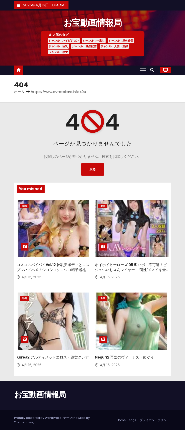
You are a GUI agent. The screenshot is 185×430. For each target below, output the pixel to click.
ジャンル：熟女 (58, 52)
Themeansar (23, 422)
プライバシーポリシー (154, 419)
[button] (153, 70)
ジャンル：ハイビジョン (64, 40)
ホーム (19, 91)
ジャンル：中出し (94, 40)
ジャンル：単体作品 (121, 40)
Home (121, 419)
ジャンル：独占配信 (84, 46)
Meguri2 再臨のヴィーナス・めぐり (124, 357)
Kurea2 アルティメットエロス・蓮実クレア (53, 357)
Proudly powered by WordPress (38, 417)
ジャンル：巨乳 (58, 46)
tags (132, 419)
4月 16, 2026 (32, 277)
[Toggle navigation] (142, 70)
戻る (92, 169)
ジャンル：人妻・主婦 (114, 46)
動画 (24, 206)
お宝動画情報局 (92, 23)
